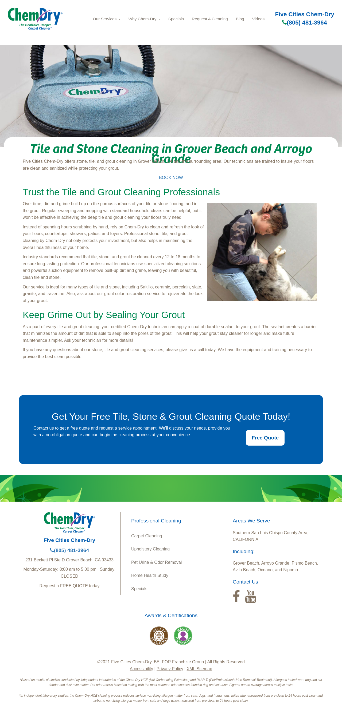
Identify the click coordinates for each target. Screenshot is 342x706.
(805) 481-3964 (304, 22)
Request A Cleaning (210, 19)
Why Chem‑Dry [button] (144, 19)
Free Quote (265, 438)
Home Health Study (149, 575)
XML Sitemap (199, 669)
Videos (258, 19)
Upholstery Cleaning (150, 549)
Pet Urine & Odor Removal (156, 562)
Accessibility (141, 669)
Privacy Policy (170, 669)
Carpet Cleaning (146, 536)
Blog (240, 19)
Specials (176, 19)
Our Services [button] (107, 19)
